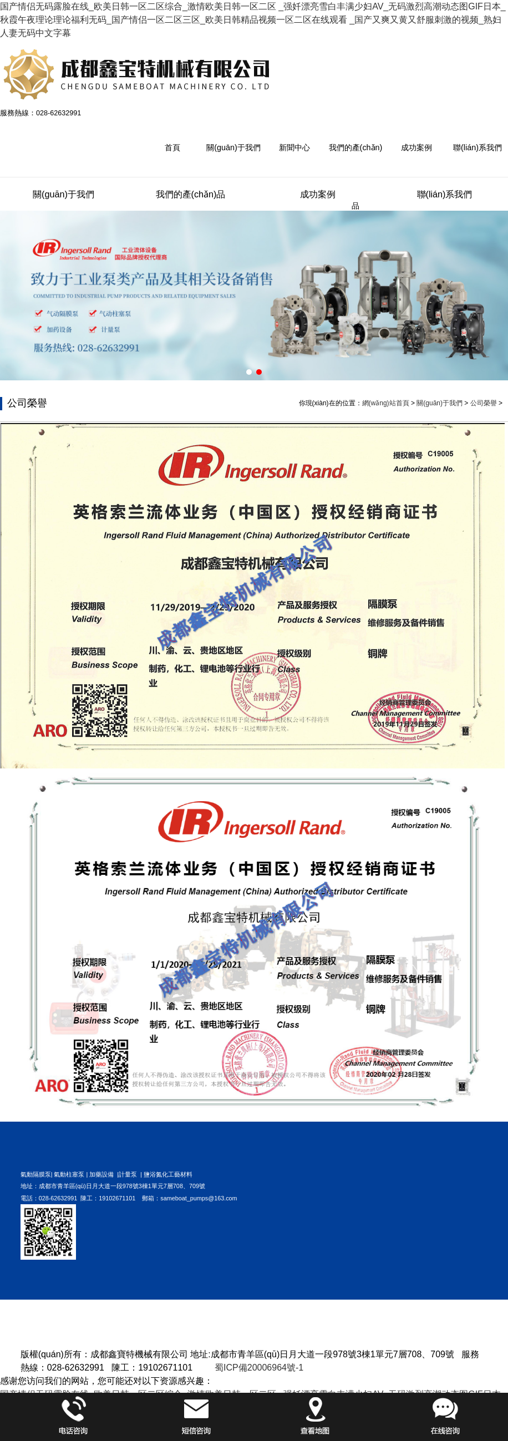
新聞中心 (294, 147)
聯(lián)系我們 (477, 147)
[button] (249, 372)
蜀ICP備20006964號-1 (259, 1367)
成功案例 (416, 147)
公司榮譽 (483, 403)
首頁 (172, 147)
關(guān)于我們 (233, 147)
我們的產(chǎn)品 (356, 176)
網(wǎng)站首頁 (385, 403)
